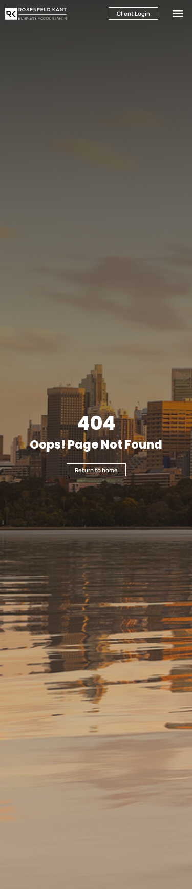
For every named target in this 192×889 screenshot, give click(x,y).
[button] (178, 13)
